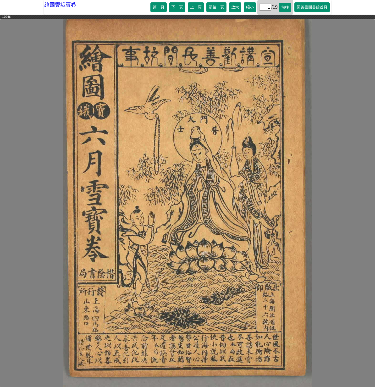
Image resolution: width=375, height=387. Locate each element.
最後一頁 (216, 7)
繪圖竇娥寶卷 (60, 5)
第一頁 (158, 7)
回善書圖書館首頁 (312, 7)
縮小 (250, 7)
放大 (235, 7)
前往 (285, 7)
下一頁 (177, 7)
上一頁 (196, 7)
